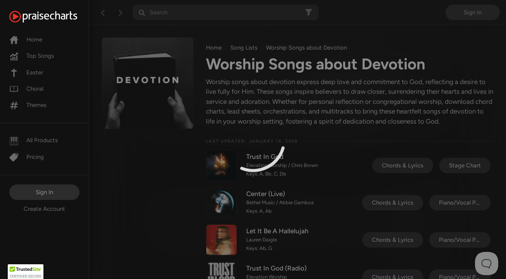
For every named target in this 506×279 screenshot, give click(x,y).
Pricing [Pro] (26, 156)
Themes (28, 105)
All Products (33, 140)
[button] (25, 271)
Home (25, 39)
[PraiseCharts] (53, 16)
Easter (26, 72)
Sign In (44, 192)
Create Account (44, 208)
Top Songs (31, 55)
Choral (26, 88)
